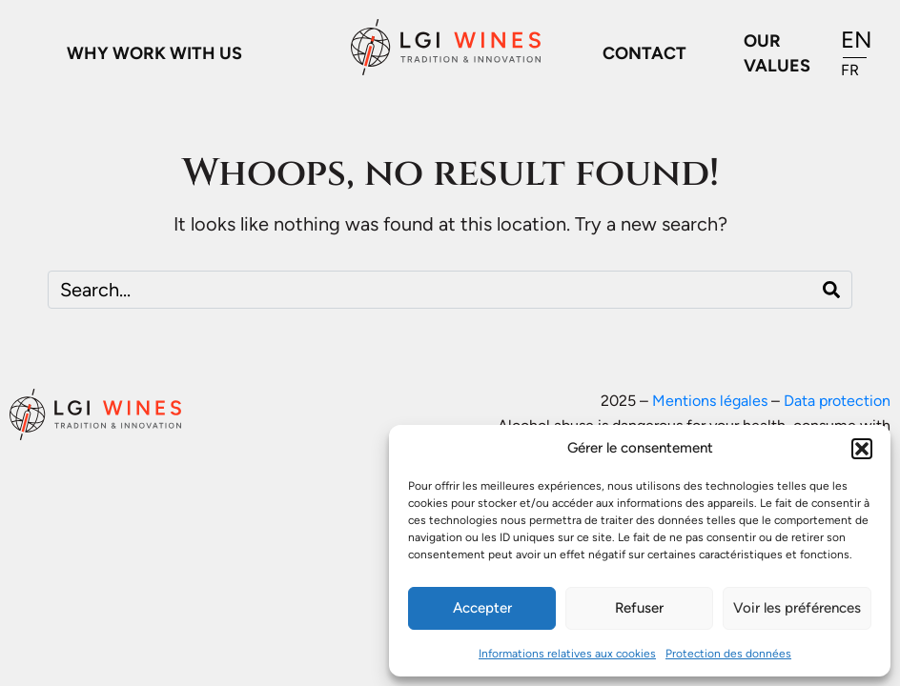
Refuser (639, 607)
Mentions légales (709, 401)
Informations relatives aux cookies (567, 653)
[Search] (831, 290)
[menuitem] (856, 40)
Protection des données (728, 653)
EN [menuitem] (856, 39)
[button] (861, 448)
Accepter (482, 607)
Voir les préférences (797, 607)
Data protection (837, 401)
